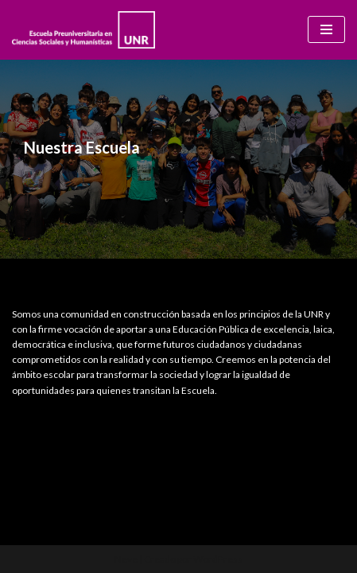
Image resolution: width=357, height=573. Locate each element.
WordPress (218, 559)
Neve (126, 559)
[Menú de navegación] (326, 29)
